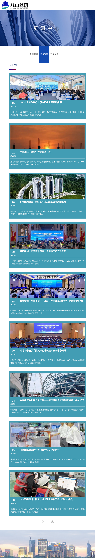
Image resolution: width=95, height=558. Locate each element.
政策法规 (54, 54)
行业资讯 (44, 54)
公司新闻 (34, 54)
